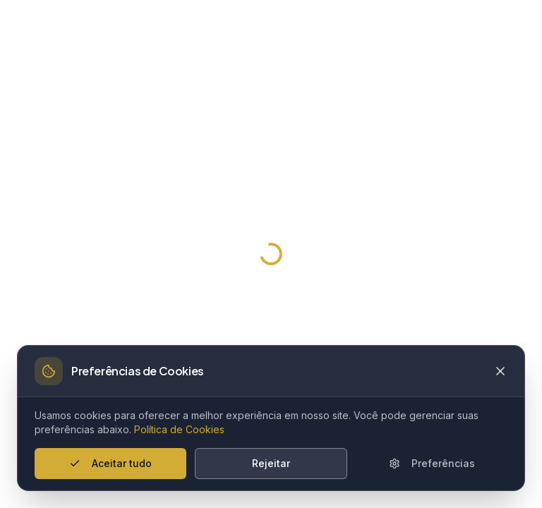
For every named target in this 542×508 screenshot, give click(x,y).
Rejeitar (271, 463)
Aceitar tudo (110, 463)
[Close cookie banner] (500, 371)
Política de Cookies (179, 429)
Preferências (432, 463)
